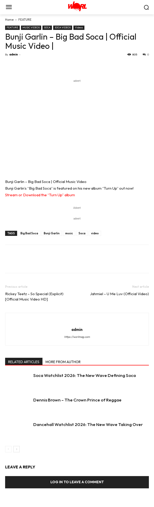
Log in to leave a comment (77, 482)
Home (9, 19)
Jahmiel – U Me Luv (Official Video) (119, 293)
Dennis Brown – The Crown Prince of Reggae (77, 399)
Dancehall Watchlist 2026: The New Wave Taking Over (88, 424)
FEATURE (24, 19)
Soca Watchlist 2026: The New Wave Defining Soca (84, 375)
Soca (82, 233)
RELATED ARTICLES (23, 362)
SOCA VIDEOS (63, 27)
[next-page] (16, 449)
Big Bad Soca (29, 233)
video (95, 233)
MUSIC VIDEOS (31, 27)
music (69, 233)
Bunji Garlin (52, 233)
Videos (79, 27)
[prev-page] (8, 449)
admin (13, 54)
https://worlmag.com (77, 337)
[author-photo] (77, 321)
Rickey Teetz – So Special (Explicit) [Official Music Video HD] (34, 296)
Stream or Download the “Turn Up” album (40, 194)
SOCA (47, 27)
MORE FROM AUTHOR (63, 362)
